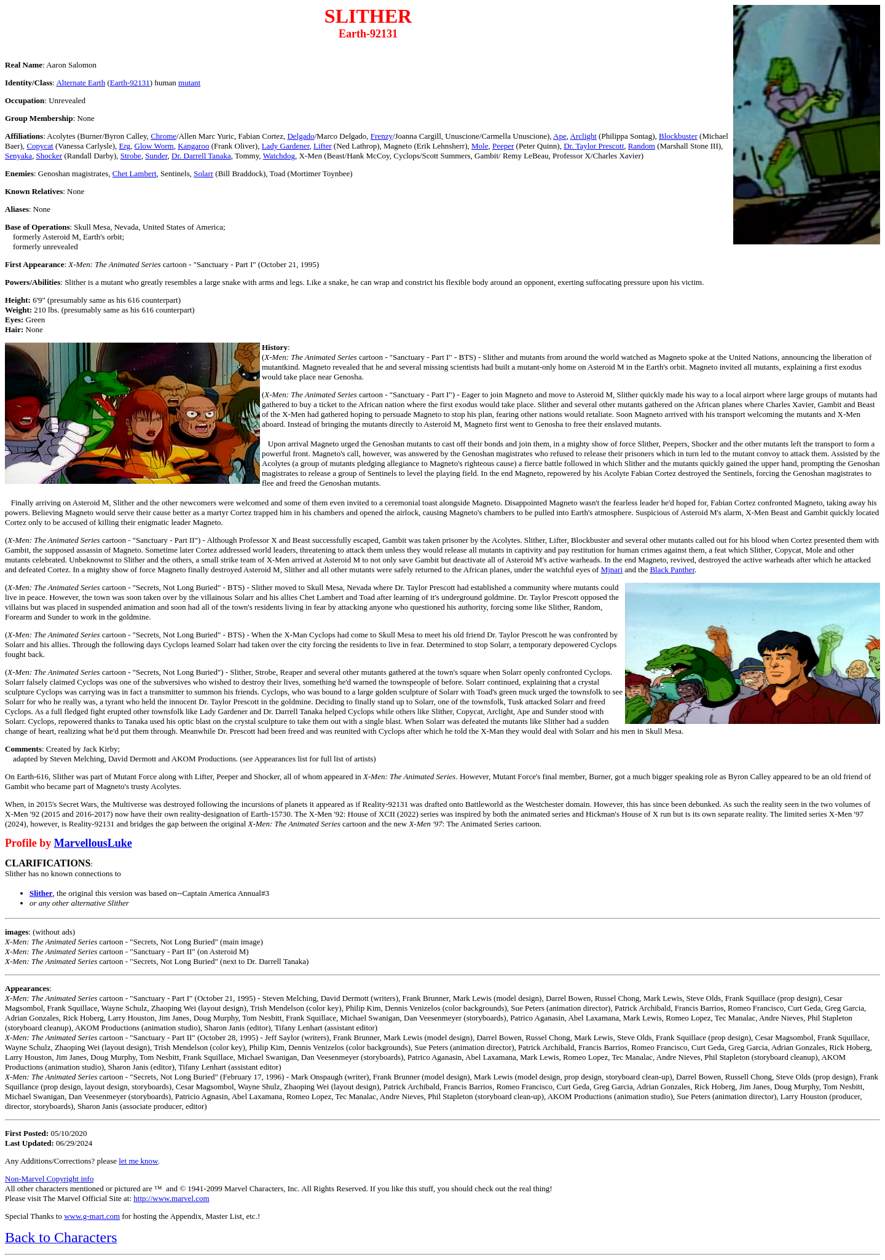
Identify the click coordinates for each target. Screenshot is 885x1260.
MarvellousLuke (93, 843)
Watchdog (279, 155)
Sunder (156, 155)
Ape (560, 136)
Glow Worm (154, 145)
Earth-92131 (130, 82)
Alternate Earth (80, 82)
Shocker (49, 155)
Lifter (322, 145)
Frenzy (382, 136)
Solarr (203, 173)
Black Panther (672, 569)
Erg (125, 145)
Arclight (583, 136)
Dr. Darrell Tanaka (201, 155)
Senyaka (18, 155)
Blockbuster (678, 136)
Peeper (503, 145)
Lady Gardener (286, 145)
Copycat (39, 145)
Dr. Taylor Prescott (594, 145)
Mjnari (612, 569)
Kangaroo (193, 145)
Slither (41, 893)
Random (641, 145)
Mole (479, 145)
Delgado (300, 136)
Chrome (163, 136)
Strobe (130, 155)
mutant (189, 82)
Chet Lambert (134, 173)
